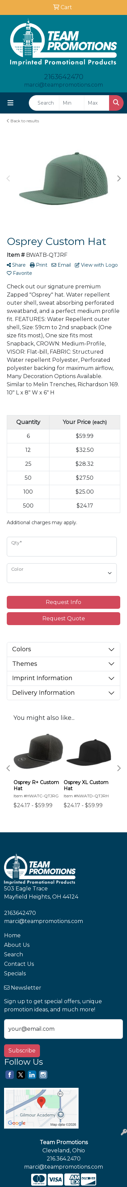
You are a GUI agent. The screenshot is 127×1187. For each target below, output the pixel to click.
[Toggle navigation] (10, 103)
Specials (15, 973)
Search (13, 954)
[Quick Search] (44, 103)
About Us (16, 945)
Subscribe (22, 1050)
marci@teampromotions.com (63, 85)
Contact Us (19, 964)
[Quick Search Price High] (96, 103)
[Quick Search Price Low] (71, 103)
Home (12, 935)
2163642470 (63, 77)
